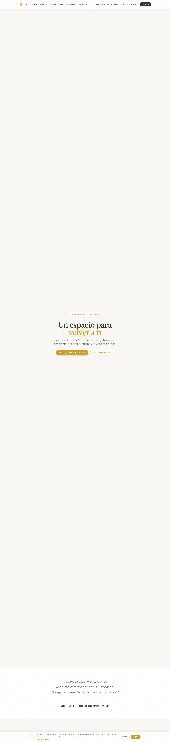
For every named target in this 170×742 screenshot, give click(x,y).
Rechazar (124, 737)
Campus (53, 4)
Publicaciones (83, 4)
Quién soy (44, 4)
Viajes (61, 4)
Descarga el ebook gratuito (72, 352)
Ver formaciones (102, 352)
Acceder (133, 4)
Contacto (124, 4)
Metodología (95, 4)
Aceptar (135, 737)
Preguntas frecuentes (110, 4)
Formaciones (70, 4)
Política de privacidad (42, 739)
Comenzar (145, 4)
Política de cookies (102, 737)
